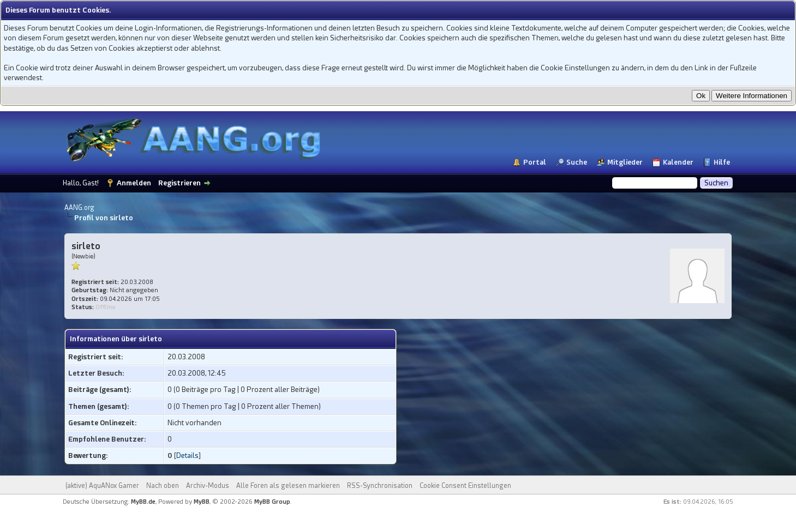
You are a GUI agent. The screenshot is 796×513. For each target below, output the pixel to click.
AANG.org (79, 208)
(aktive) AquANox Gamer (102, 486)
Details (187, 455)
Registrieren (179, 183)
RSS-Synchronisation (379, 486)
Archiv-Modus (207, 486)
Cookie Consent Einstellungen (465, 486)
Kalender (678, 162)
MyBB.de (143, 501)
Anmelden (134, 183)
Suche (576, 162)
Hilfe (722, 162)
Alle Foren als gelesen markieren (288, 486)
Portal (534, 162)
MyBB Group (272, 501)
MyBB (202, 501)
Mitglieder (625, 162)
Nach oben (162, 486)
